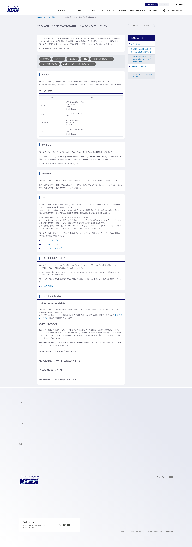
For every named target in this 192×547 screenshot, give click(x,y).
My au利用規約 (46, 286)
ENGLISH (165, 4)
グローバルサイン (47, 244)
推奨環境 (45, 59)
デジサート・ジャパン (48, 240)
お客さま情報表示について (102, 59)
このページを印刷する (141, 25)
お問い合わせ (151, 5)
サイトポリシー (137, 44)
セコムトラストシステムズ (50, 248)
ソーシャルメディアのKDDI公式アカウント (143, 75)
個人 (178, 10)
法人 (182, 10)
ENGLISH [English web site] (169, 531)
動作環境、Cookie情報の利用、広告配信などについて (141, 50)
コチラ (75, 48)
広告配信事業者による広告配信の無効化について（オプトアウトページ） (142, 59)
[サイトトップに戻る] (13, 9)
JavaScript (73, 59)
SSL (85, 59)
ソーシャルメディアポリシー (141, 68)
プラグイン (58, 59)
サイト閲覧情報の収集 (49, 64)
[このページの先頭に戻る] (165, 477)
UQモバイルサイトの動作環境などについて (78, 64)
